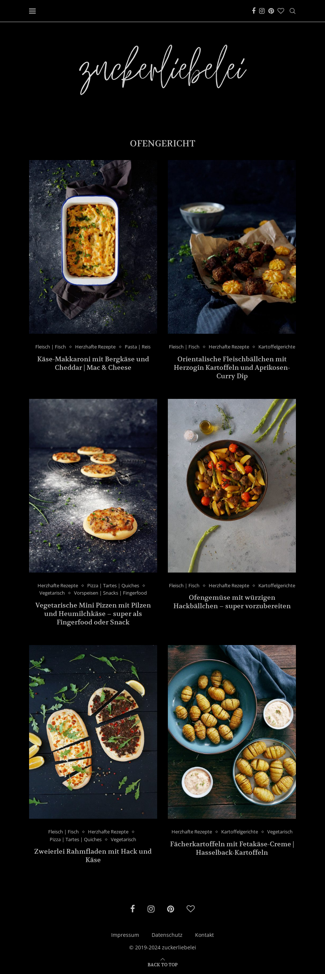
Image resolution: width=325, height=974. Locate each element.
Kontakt (204, 935)
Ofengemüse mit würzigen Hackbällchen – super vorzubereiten (232, 602)
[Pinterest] (271, 11)
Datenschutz (167, 935)
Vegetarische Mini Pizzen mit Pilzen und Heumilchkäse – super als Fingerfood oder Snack (93, 613)
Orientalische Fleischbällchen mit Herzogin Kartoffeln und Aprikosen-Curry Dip (232, 367)
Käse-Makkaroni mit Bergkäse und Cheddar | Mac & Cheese (93, 363)
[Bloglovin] (281, 11)
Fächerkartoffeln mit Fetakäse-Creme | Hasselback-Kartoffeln (232, 848)
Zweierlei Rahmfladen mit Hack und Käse (93, 855)
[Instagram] (262, 11)
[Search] (292, 11)
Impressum (125, 935)
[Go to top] (163, 964)
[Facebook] (253, 11)
